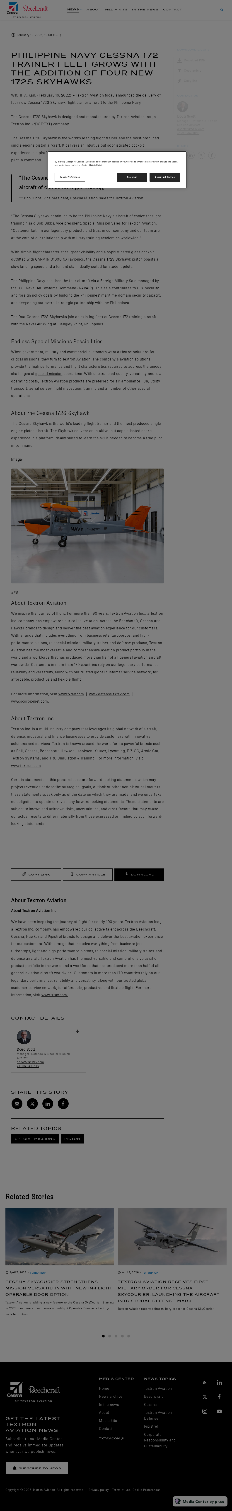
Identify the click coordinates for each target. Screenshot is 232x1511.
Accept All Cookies (165, 177)
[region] (117, 169)
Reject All (132, 177)
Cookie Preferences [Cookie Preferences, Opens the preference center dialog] (70, 177)
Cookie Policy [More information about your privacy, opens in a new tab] (95, 165)
